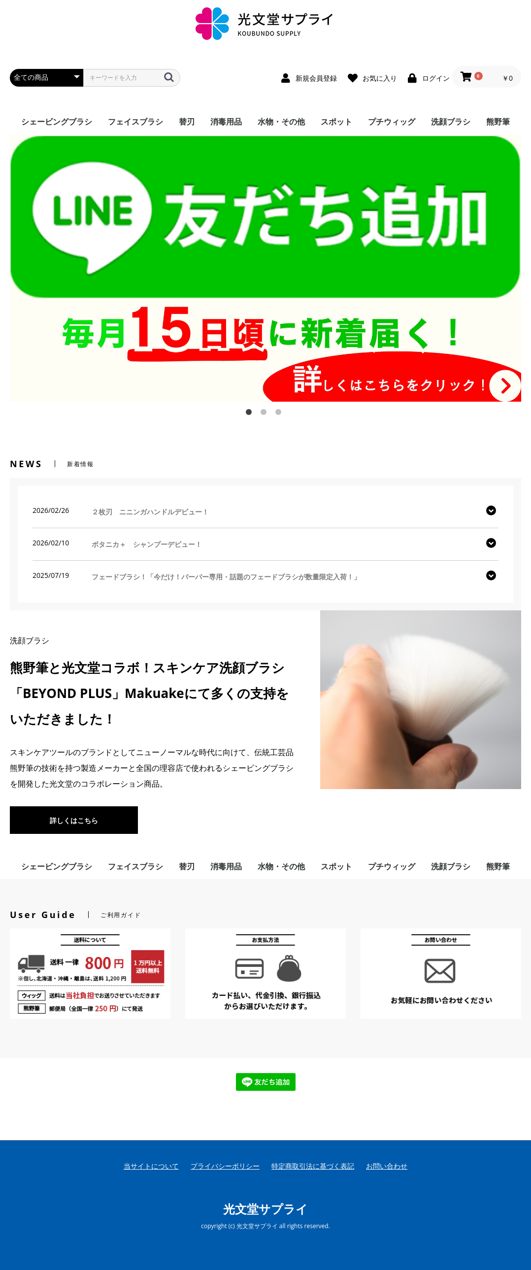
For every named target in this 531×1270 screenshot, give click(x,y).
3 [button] (280, 414)
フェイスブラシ (135, 121)
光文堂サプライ (265, 1209)
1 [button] (251, 414)
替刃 (187, 121)
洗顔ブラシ (450, 121)
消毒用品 (226, 121)
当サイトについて (151, 1166)
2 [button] (265, 414)
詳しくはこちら (74, 820)
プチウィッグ (391, 121)
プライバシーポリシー (225, 1166)
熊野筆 (498, 121)
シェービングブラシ (56, 121)
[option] (265, 268)
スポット (336, 121)
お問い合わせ (386, 1166)
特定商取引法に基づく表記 (312, 1166)
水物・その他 (281, 121)
